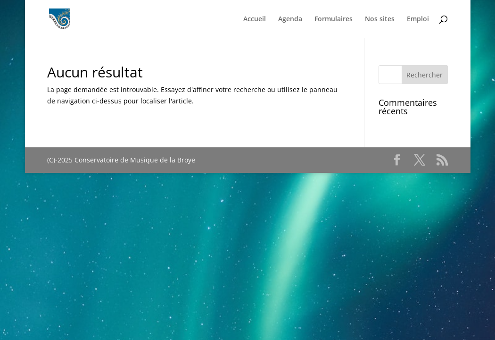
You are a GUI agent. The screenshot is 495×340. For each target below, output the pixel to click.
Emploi (418, 19)
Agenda (290, 19)
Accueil (254, 19)
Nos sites (380, 19)
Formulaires (333, 19)
